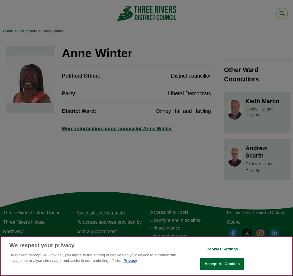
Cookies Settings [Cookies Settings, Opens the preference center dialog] (222, 249)
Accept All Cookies (222, 264)
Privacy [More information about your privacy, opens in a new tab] (130, 260)
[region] (146, 256)
